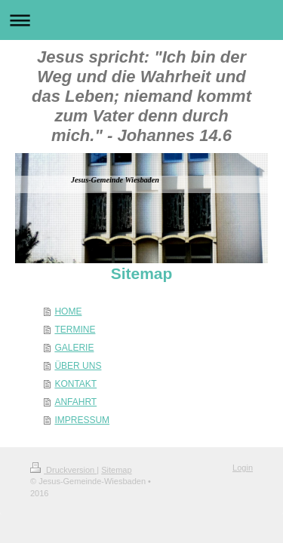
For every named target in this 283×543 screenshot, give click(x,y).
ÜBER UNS (77, 365)
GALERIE (74, 347)
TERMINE (74, 329)
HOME (68, 311)
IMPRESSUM (81, 420)
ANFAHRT (75, 402)
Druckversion (63, 469)
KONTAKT (75, 384)
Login (242, 467)
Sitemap (116, 469)
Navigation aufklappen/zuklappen (141, 20)
